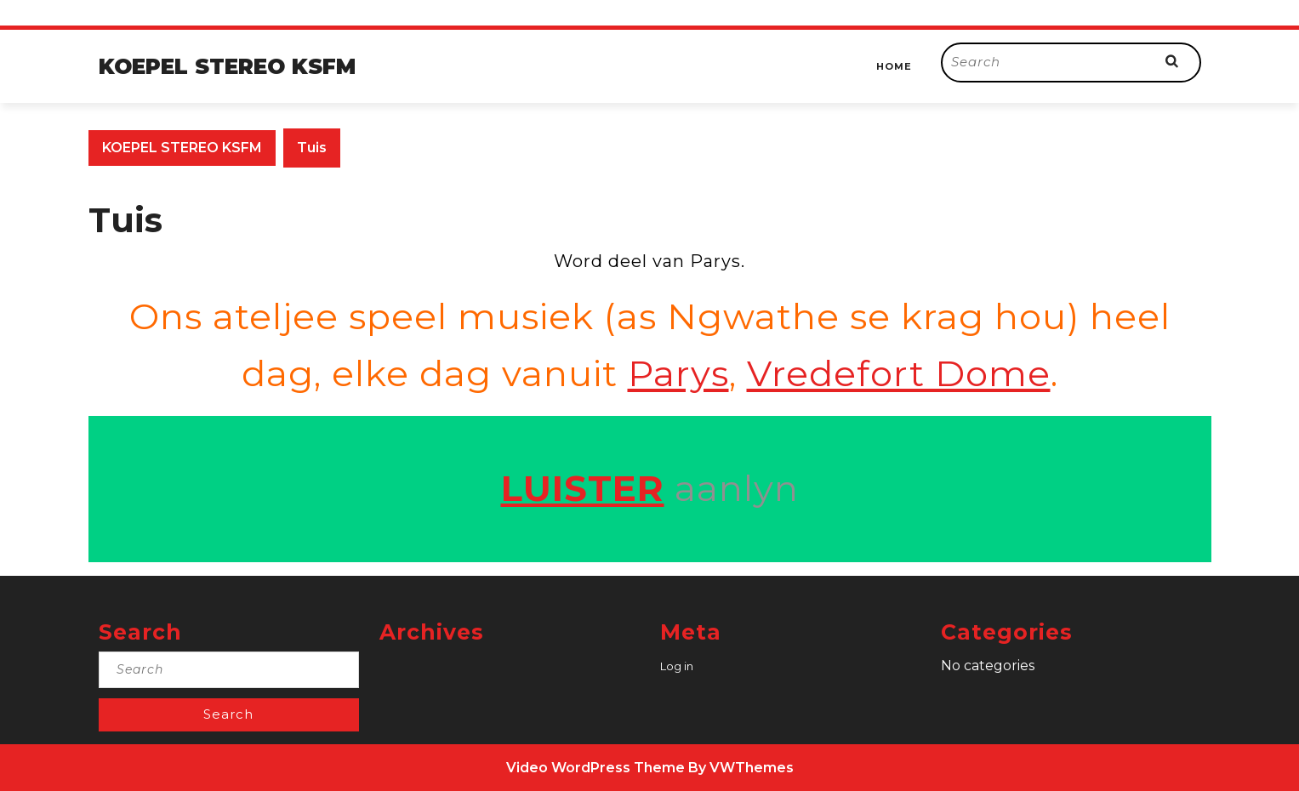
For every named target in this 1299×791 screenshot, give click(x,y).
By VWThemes (741, 768)
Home (894, 66)
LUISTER (582, 488)
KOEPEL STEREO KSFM (227, 66)
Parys (678, 373)
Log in (676, 666)
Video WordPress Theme (595, 768)
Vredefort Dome (899, 373)
